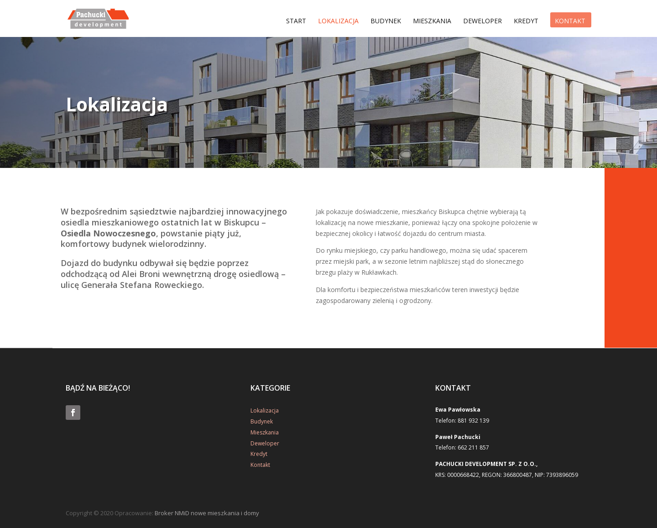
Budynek (385, 22)
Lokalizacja (338, 22)
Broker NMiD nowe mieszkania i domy (207, 513)
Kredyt (526, 22)
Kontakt (570, 22)
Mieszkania (432, 22)
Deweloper (482, 22)
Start (296, 22)
